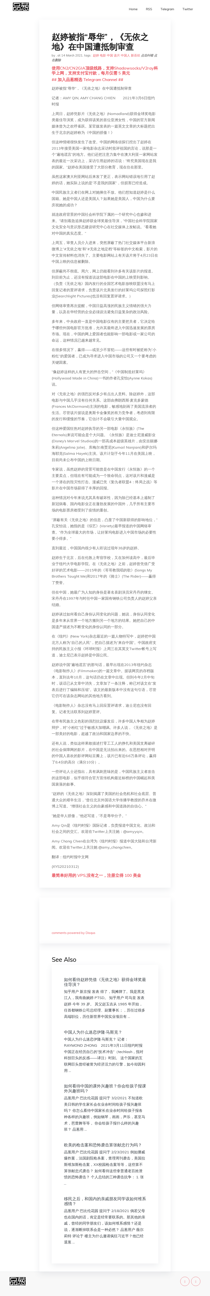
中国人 (125, 55)
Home (133, 9)
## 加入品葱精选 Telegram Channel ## (87, 79)
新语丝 (135, 55)
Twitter (187, 9)
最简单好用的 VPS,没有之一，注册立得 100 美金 (96, 875)
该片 (117, 55)
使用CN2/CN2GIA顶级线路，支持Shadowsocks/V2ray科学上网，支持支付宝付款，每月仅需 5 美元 (105, 70)
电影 (103, 55)
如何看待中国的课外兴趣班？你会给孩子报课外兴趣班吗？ (105, 1088)
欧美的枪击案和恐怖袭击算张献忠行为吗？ (103, 1144)
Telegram (167, 9)
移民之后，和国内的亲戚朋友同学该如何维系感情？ (105, 1201)
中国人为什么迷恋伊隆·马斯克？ (93, 1032)
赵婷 (96, 55)
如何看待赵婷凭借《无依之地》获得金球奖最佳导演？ (105, 982)
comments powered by (73, 933)
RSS (149, 9)
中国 (110, 55)
